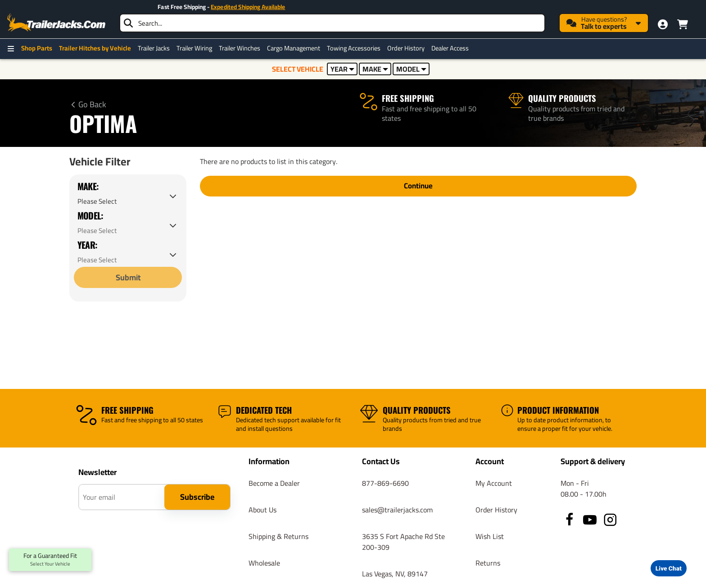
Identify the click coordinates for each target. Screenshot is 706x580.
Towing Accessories (353, 48)
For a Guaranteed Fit (50, 559)
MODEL (411, 69)
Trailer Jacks (154, 48)
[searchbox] (332, 23)
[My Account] (663, 24)
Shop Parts (36, 48)
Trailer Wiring (194, 48)
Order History (406, 48)
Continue (418, 187)
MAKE (375, 69)
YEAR (342, 69)
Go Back (92, 104)
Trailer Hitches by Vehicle (95, 48)
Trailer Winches (239, 48)
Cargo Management (293, 48)
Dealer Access (450, 48)
